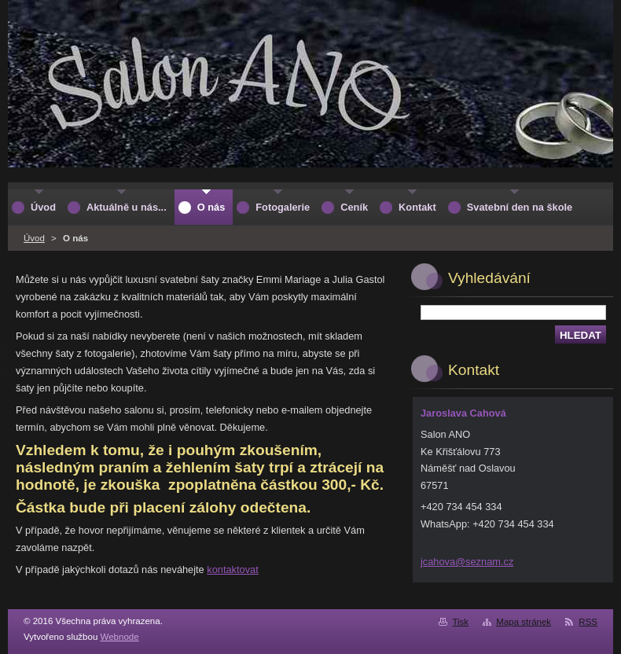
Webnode (120, 636)
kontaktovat (232, 569)
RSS (588, 621)
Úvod (34, 238)
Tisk (460, 621)
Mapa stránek (523, 621)
